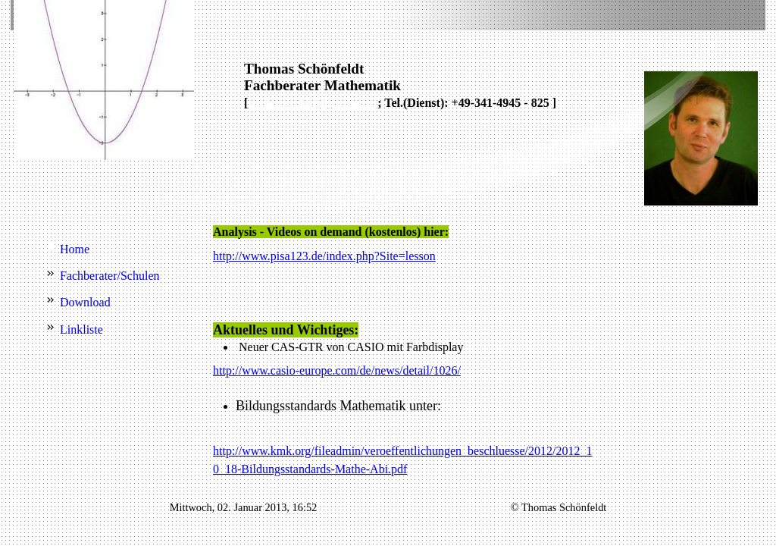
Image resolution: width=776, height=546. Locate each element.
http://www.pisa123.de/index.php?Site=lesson (324, 255)
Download (85, 302)
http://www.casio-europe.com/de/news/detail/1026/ (337, 370)
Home (74, 249)
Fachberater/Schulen (110, 275)
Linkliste (81, 329)
